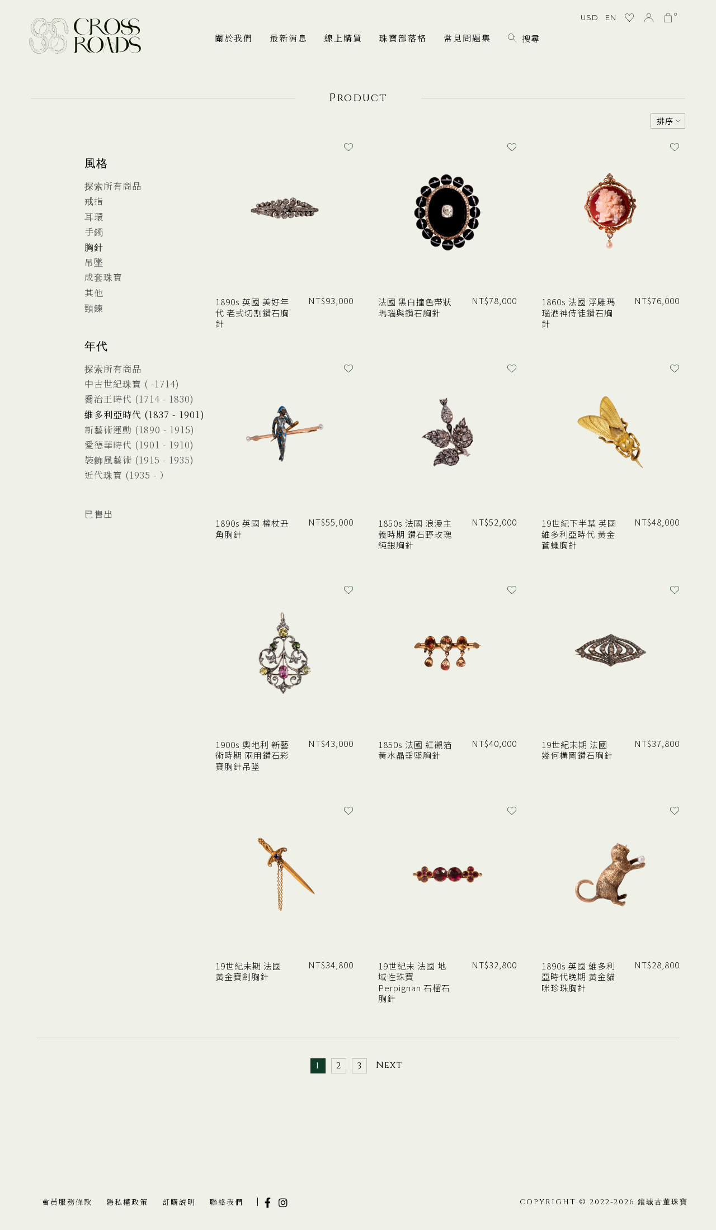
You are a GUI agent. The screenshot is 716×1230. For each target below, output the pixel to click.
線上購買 (343, 38)
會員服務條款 (67, 1201)
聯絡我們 (226, 1201)
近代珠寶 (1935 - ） (126, 475)
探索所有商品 (113, 186)
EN (610, 17)
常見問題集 (467, 38)
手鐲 (93, 231)
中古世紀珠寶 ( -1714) (132, 384)
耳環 (93, 216)
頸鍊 (93, 307)
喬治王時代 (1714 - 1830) (139, 399)
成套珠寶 (103, 277)
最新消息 (289, 38)
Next (389, 1065)
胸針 (93, 247)
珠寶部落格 (403, 38)
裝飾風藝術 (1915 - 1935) (139, 460)
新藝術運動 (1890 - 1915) (139, 429)
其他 (93, 292)
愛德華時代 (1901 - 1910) (139, 444)
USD (590, 17)
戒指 (93, 201)
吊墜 (93, 262)
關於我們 (234, 38)
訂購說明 (179, 1201)
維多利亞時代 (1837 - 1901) (144, 414)
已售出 (98, 514)
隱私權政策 (127, 1201)
